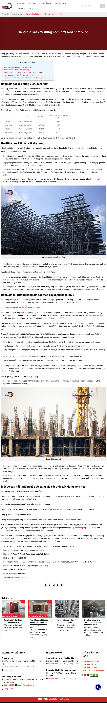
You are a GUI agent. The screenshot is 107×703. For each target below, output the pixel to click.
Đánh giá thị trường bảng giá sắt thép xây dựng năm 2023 (24, 73)
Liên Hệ (30, 9)
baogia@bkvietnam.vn (27, 667)
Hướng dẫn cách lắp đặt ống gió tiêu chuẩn (67, 621)
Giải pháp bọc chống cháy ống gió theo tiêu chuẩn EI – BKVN (93, 622)
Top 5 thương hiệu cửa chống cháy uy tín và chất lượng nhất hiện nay (39, 623)
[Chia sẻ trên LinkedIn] (61, 585)
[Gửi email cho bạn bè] (53, 585)
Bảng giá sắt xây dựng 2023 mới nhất (16, 67)
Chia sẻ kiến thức (17, 14)
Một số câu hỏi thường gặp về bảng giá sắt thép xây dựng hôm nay (27, 78)
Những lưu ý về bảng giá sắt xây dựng (20, 75)
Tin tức (21, 9)
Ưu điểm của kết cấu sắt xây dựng (15, 70)
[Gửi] (102, 6)
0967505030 (9, 667)
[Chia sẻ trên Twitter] (49, 585)
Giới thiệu (21, 3)
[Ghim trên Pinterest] (57, 585)
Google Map (9, 671)
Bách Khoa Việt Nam (61, 700)
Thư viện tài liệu (61, 3)
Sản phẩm (33, 3)
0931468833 (9, 686)
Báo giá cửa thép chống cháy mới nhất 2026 (13, 621)
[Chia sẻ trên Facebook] (45, 585)
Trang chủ (5, 14)
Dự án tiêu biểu (45, 3)
